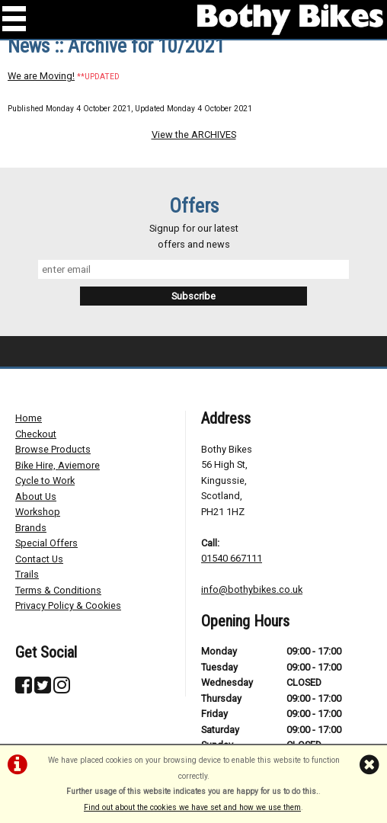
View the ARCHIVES (194, 134)
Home (28, 418)
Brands (30, 527)
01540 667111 (231, 558)
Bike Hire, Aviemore (57, 465)
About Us (35, 496)
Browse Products (53, 449)
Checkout (35, 434)
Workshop (37, 511)
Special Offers (46, 543)
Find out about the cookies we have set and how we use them (192, 807)
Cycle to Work (45, 480)
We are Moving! (41, 76)
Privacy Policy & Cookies (68, 605)
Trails (27, 574)
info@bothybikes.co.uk (251, 589)
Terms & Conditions (58, 590)
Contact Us (39, 559)
